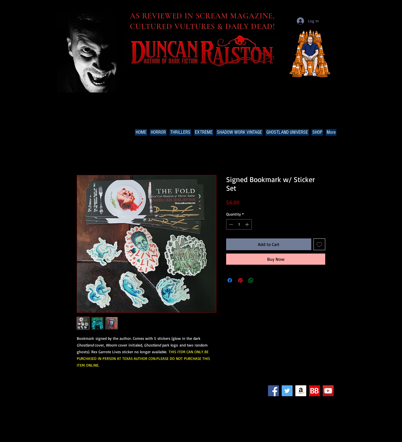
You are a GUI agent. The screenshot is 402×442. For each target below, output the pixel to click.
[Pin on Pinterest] (240, 280)
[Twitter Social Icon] (287, 390)
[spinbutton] (239, 224)
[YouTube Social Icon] (328, 390)
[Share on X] (261, 280)
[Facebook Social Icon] (273, 390)
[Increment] (247, 224)
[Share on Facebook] (229, 280)
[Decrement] (230, 224)
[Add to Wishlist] (319, 244)
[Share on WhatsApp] (251, 280)
